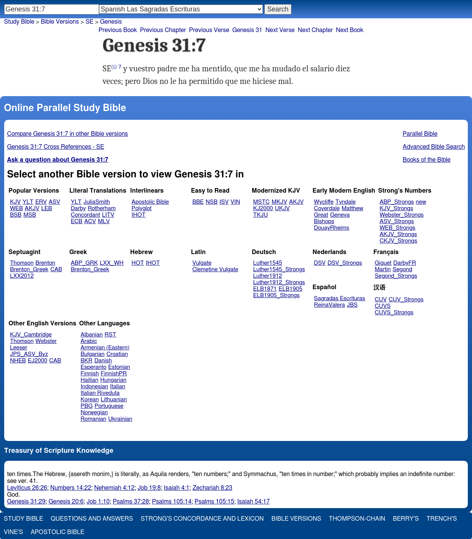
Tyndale (346, 202)
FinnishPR (114, 373)
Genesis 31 (247, 30)
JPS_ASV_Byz (29, 354)
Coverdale (327, 208)
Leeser (18, 348)
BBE (198, 202)
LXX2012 (22, 276)
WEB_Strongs (397, 228)
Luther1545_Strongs (279, 269)
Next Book (349, 30)
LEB (46, 208)
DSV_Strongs (345, 263)
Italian (117, 386)
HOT (137, 263)
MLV (104, 221)
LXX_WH (111, 263)
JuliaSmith (96, 202)
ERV (41, 202)
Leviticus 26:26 (27, 488)
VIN (235, 202)
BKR (87, 361)
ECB (76, 221)
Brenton (45, 263)
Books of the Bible (427, 160)
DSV (320, 263)
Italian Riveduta (100, 393)
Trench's (441, 519)
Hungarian (113, 380)
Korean (90, 399)
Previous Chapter (163, 30)
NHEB (18, 361)
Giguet (383, 263)
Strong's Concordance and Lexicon (202, 519)
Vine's (13, 532)
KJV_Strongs (396, 208)
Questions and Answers (92, 519)
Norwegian (94, 412)
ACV (90, 221)
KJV (15, 202)
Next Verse (280, 30)
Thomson (22, 263)
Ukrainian (120, 419)
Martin (383, 269)
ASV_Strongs (396, 221)
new (421, 202)
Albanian (92, 335)
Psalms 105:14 (172, 502)
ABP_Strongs (396, 202)
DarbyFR (405, 263)
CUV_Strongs (406, 299)
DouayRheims (331, 228)
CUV (381, 299)
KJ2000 (263, 208)
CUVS (383, 306)
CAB (56, 269)
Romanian (93, 419)
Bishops (324, 221)
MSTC (261, 202)
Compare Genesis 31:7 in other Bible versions (67, 134)
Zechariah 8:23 (212, 488)
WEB (16, 208)
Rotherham (101, 208)
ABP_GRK (84, 263)
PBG (87, 406)
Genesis (111, 22)
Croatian (117, 354)
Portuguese (108, 406)
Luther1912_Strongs (279, 282)
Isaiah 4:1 (177, 488)
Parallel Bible (420, 134)
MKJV (279, 202)
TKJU (260, 215)
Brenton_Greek (29, 269)
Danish (103, 361)
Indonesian (95, 386)
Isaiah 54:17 (253, 502)
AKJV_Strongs (398, 234)
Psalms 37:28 (131, 502)
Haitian (90, 380)
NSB (212, 202)
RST (111, 335)
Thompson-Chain (357, 519)
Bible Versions (60, 22)
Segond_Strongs (396, 276)
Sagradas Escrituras (339, 298)
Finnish (90, 373)
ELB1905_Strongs (276, 295)
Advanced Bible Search (434, 147)
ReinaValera (329, 305)
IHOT (138, 215)
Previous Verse (209, 30)
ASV (54, 202)
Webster (46, 341)
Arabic (89, 341)
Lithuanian (114, 399)
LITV (108, 215)
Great (321, 215)
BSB (15, 215)
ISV (224, 202)
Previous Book (118, 30)
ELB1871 (265, 289)
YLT (27, 202)
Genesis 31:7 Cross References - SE (55, 147)
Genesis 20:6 (65, 502)
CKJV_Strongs (398, 241)
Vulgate (201, 263)
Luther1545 (267, 263)
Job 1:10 (98, 502)
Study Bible (19, 22)
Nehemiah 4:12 (114, 488)
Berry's (406, 519)
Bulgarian (93, 354)
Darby (78, 208)
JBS (352, 305)
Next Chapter (315, 30)
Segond (402, 269)
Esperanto (94, 367)
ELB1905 (290, 289)
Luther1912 (267, 276)
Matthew (352, 208)
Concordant (85, 215)
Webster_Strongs (401, 215)
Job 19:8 (149, 488)
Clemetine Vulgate (215, 269)
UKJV (282, 208)
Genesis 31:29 (26, 502)
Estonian (119, 367)
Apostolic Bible (57, 532)
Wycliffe (323, 202)
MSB (29, 215)
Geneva (340, 215)
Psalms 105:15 (214, 502)
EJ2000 (37, 361)
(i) (114, 67)
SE (89, 22)
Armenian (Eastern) (105, 348)
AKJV (32, 208)
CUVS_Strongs (394, 312)
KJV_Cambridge (31, 335)
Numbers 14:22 (70, 488)
